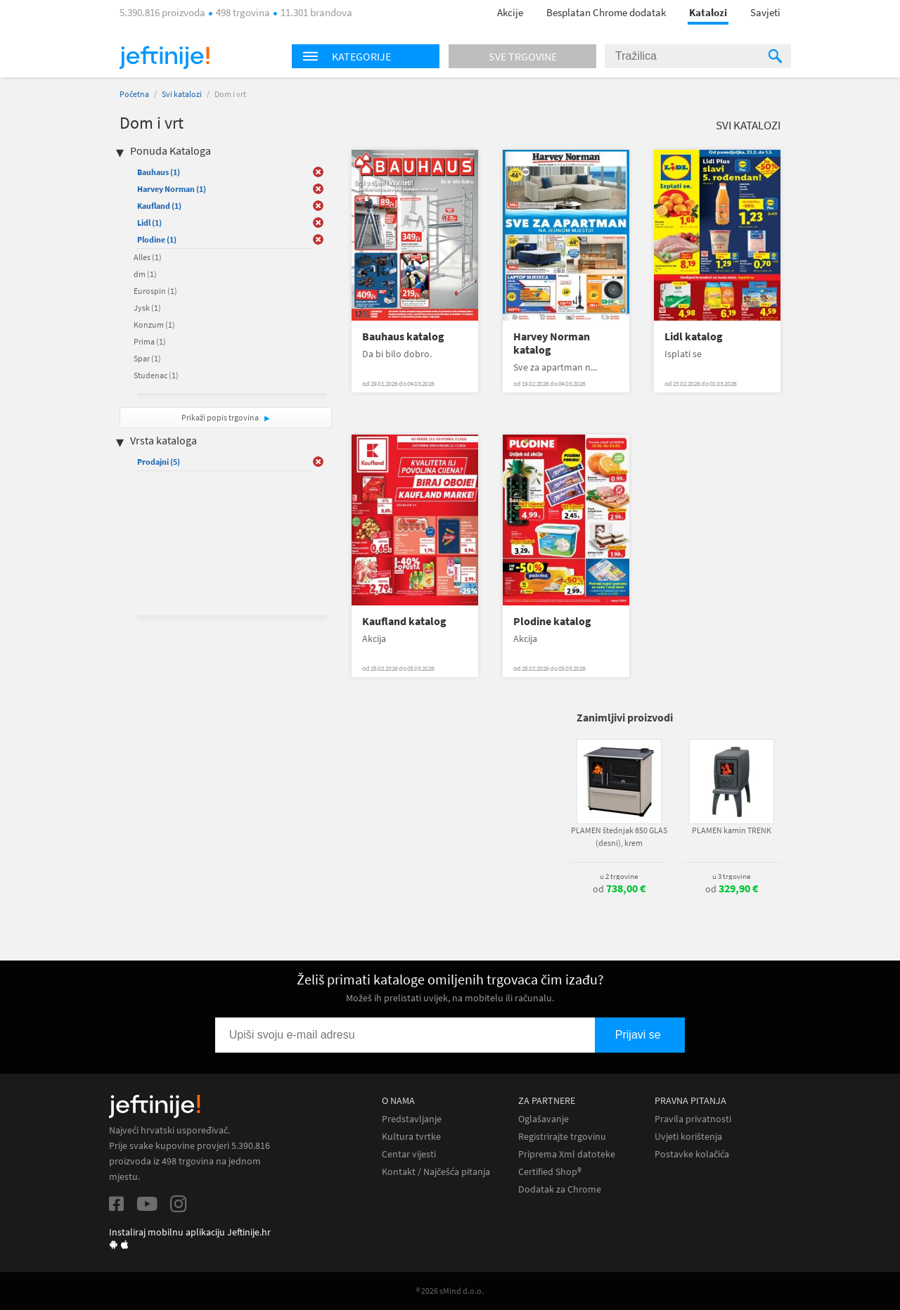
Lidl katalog (693, 336)
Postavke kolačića (692, 1154)
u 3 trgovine (731, 876)
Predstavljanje (412, 1119)
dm (145, 274)
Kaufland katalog (404, 621)
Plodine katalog (552, 621)
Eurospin (155, 290)
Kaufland (159, 205)
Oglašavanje (543, 1119)
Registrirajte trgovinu (562, 1137)
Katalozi (708, 12)
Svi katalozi (182, 94)
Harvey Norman (171, 189)
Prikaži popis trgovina (220, 417)
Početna (134, 94)
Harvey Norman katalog (551, 343)
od (619, 888)
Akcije (510, 12)
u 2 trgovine (619, 876)
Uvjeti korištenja (688, 1137)
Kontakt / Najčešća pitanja (436, 1172)
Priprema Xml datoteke (566, 1154)
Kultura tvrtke (411, 1137)
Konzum (154, 324)
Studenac (156, 375)
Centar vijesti (409, 1154)
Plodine (156, 239)
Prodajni (158, 461)
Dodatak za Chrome (559, 1189)
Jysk (147, 307)
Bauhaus (158, 172)
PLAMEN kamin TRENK (731, 830)
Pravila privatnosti (693, 1119)
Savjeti (765, 12)
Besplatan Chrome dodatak (606, 12)
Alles (148, 257)
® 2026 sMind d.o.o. (450, 1290)
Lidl (149, 222)
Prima (150, 341)
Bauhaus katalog (403, 336)
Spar (147, 358)
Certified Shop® (549, 1172)
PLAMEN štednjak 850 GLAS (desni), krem (619, 836)
